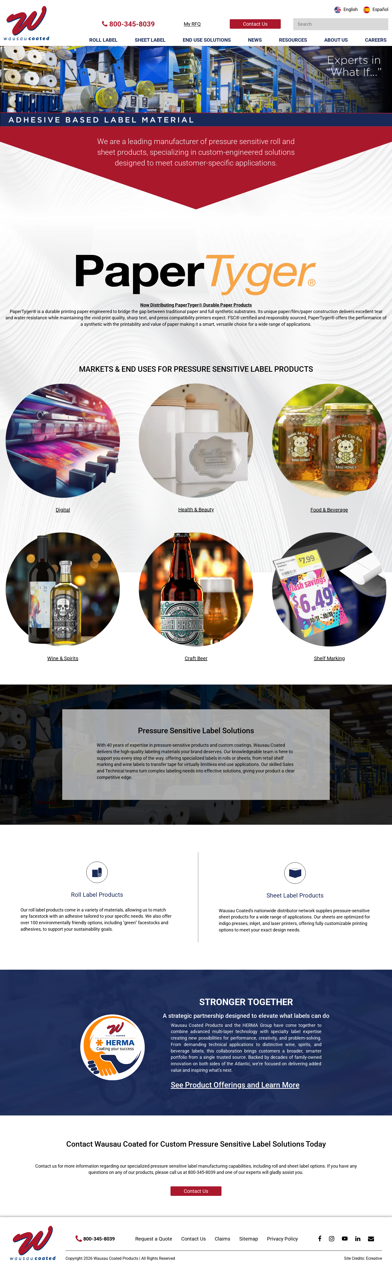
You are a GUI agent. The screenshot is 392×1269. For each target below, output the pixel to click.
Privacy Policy (282, 1239)
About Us (336, 40)
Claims (222, 1239)
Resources (293, 40)
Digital (63, 510)
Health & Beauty (196, 510)
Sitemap (248, 1239)
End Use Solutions (207, 40)
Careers (375, 40)
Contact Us (255, 24)
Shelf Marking (329, 658)
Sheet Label (150, 40)
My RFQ (192, 24)
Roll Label (103, 40)
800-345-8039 (128, 24)
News (255, 40)
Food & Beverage (329, 510)
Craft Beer (196, 658)
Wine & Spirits (62, 658)
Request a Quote (153, 1239)
